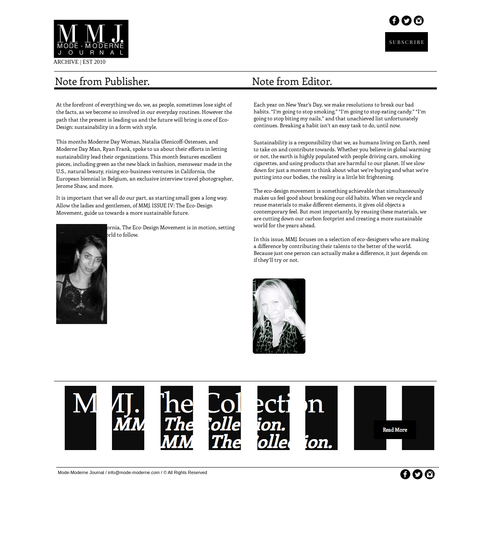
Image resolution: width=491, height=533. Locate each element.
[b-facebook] (394, 20)
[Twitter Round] (406, 20)
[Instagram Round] (419, 20)
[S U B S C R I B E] (406, 42)
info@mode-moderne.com (134, 472)
